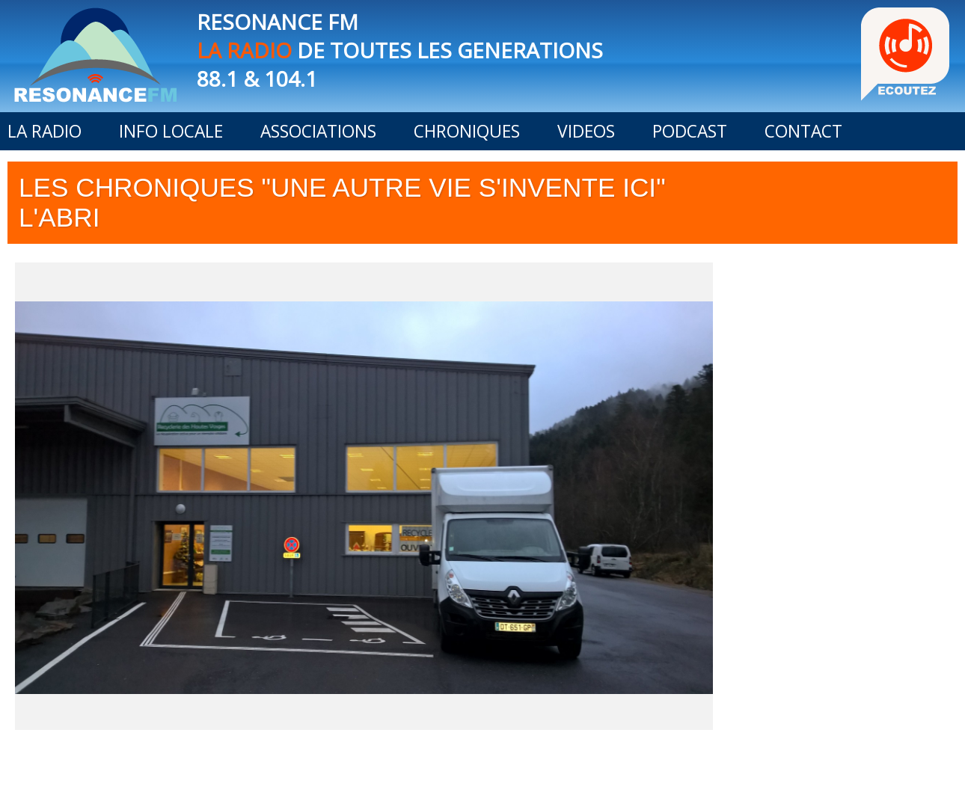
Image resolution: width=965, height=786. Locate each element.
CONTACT (803, 131)
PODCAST (689, 131)
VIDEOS (586, 131)
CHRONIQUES (467, 131)
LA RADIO (44, 131)
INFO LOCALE (171, 131)
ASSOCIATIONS (318, 131)
